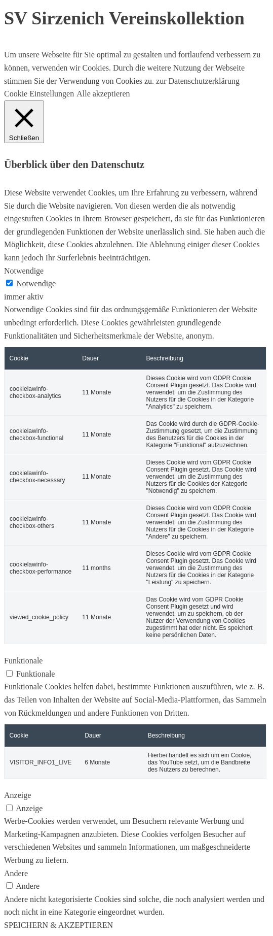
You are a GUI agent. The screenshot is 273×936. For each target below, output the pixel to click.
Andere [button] (16, 873)
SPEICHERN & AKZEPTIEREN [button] (58, 925)
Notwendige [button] (24, 270)
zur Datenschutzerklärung (197, 81)
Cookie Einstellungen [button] (39, 93)
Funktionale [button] (23, 660)
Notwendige (36, 283)
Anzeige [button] (17, 795)
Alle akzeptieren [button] (103, 93)
